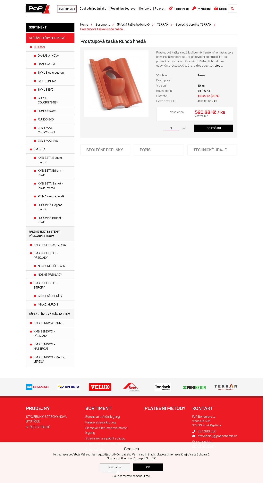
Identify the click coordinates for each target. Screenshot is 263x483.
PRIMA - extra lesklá (51, 196)
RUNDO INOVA (47, 111)
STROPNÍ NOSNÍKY (50, 296)
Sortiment (103, 24)
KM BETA (40, 149)
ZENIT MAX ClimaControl (46, 130)
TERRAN (39, 47)
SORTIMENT (66, 9)
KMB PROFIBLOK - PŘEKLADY (45, 255)
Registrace (179, 8)
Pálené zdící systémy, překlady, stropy (44, 234)
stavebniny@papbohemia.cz (214, 436)
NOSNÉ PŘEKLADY (50, 274)
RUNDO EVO (46, 119)
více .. (218, 65)
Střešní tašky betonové (47, 38)
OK (148, 467)
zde (148, 476)
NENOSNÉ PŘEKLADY (51, 266)
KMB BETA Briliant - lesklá (50, 173)
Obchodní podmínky (93, 8)
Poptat (160, 8)
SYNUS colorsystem (51, 72)
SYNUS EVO (46, 89)
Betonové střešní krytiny (102, 417)
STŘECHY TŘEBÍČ (38, 427)
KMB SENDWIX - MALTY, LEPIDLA (49, 360)
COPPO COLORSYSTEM (48, 100)
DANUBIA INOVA (48, 55)
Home (84, 24)
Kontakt (145, 8)
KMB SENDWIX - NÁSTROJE (44, 347)
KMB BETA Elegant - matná (51, 160)
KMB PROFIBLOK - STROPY (45, 285)
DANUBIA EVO (47, 64)
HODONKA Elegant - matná (51, 207)
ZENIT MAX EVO (48, 141)
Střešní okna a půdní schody (105, 438)
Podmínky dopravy (123, 8)
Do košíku (214, 128)
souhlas (90, 454)
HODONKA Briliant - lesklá (50, 220)
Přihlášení (201, 8)
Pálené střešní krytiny (100, 422)
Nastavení (115, 467)
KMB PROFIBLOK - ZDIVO (50, 245)
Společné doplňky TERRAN (193, 24)
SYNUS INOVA (47, 81)
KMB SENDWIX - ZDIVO (49, 323)
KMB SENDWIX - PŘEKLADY (44, 334)
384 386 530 (204, 431)
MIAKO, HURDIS (48, 304)
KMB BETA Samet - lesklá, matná (50, 186)
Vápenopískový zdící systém (49, 314)
